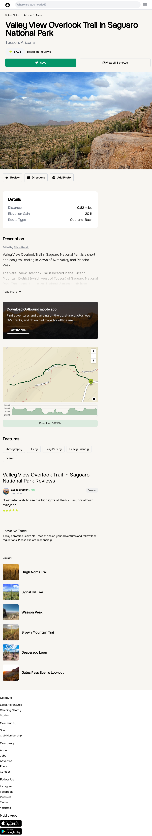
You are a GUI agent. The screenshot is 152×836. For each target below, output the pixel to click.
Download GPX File (50, 423)
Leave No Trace (33, 536)
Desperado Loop (34, 652)
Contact (5, 771)
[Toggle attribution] (94, 399)
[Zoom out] (93, 356)
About (4, 750)
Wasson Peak (31, 612)
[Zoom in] (93, 351)
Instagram (6, 786)
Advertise (6, 761)
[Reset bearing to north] (93, 360)
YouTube (5, 808)
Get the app (18, 330)
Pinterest (5, 797)
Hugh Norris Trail (34, 572)
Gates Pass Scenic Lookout (42, 673)
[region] (50, 374)
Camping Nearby (10, 710)
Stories (4, 715)
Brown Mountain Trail (37, 632)
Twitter (4, 802)
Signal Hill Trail (32, 592)
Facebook (6, 792)
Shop (3, 730)
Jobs (3, 755)
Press (3, 766)
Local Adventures (11, 705)
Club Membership (11, 735)
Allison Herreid (21, 247)
